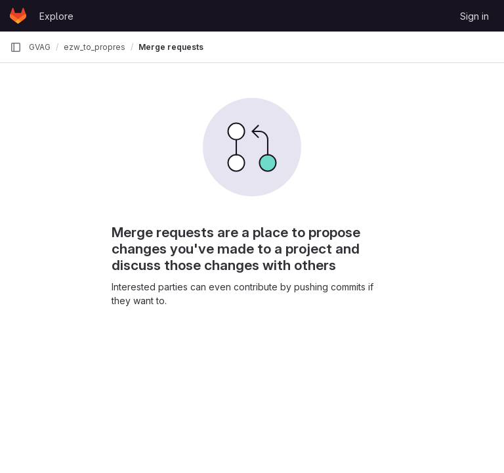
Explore (56, 16)
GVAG (40, 47)
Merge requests (170, 47)
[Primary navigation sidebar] (15, 47)
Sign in (474, 16)
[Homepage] (18, 15)
